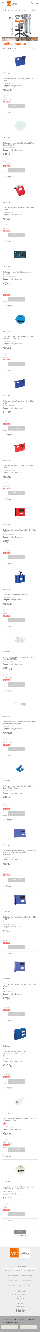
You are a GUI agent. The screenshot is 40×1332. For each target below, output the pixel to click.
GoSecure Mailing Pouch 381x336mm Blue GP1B (18, 79)
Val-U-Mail (6, 137)
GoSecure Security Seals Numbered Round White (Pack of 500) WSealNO (18, 1188)
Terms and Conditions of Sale (27, 1286)
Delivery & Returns (26, 1275)
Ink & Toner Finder (29, 1270)
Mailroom (33, 10)
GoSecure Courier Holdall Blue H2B (15, 594)
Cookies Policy (13, 1280)
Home (6, 10)
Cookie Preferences (25, 1280)
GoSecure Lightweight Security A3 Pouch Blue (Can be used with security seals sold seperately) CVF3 (19, 852)
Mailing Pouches (16, 86)
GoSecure (6, 73)
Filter (35, 49)
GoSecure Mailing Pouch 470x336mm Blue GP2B (18, 402)
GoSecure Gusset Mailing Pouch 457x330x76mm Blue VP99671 (14, 1052)
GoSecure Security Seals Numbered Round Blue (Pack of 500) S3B (18, 337)
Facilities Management (19, 10)
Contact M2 (17, 1270)
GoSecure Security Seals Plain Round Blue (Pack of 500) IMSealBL (18, 787)
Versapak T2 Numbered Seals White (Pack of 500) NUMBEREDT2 (19, 658)
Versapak (6, 652)
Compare (7, 112)
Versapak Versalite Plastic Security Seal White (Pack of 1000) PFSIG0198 (19, 722)
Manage (9, 1327)
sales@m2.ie (20, 1306)
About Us (8, 1270)
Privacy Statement (13, 1275)
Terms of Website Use (10, 1286)
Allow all (28, 1327)
